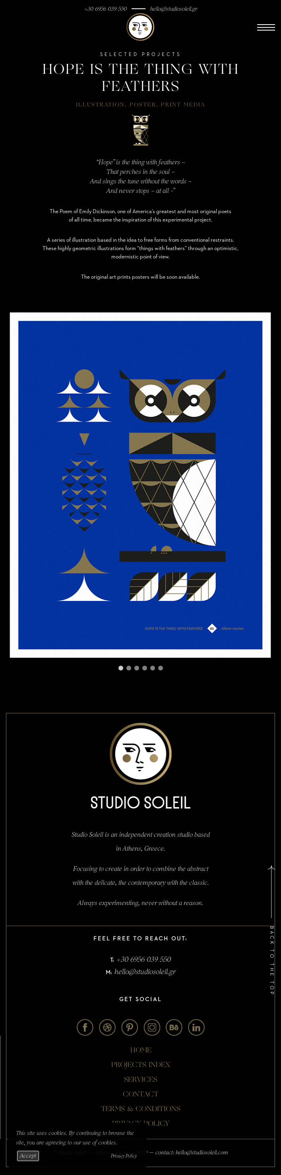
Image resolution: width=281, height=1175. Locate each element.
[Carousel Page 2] (128, 668)
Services (140, 1080)
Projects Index (140, 1065)
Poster (143, 105)
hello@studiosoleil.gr (173, 9)
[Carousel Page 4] (144, 668)
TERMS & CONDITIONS (140, 1109)
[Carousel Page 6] (160, 668)
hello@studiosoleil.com (202, 1152)
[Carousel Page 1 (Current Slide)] (120, 668)
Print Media (183, 105)
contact (141, 1094)
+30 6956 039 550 (105, 9)
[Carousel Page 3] (136, 668)
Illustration (100, 105)
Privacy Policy (124, 1156)
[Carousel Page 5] (152, 668)
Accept (28, 1155)
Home (140, 1050)
